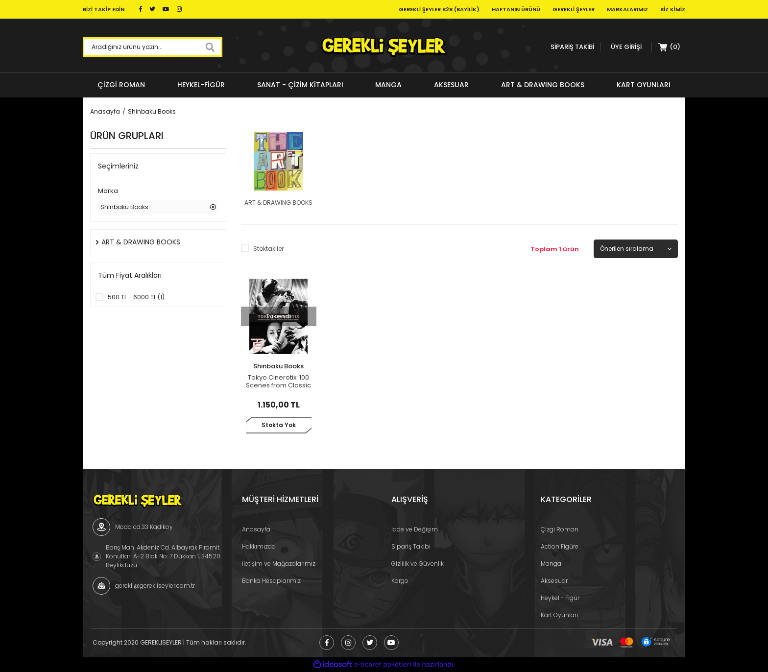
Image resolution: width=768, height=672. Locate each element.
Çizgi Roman (559, 529)
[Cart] (669, 47)
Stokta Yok (279, 425)
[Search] (152, 47)
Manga (551, 563)
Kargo (399, 580)
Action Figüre (559, 546)
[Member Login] (626, 46)
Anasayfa (256, 529)
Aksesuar (554, 580)
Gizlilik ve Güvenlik (417, 563)
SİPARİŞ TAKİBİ (572, 46)
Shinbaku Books (152, 111)
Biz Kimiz (672, 9)
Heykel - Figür (560, 598)
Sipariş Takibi (411, 546)
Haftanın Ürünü (516, 9)
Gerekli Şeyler (573, 9)
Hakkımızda (259, 546)
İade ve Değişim (414, 529)
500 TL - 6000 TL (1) (136, 297)
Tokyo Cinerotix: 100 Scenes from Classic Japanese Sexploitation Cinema (278, 381)
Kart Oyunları (559, 615)
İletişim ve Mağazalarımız (278, 563)
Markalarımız (627, 9)
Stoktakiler (268, 248)
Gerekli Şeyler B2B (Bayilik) (439, 9)
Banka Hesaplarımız (271, 580)
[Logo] (384, 47)
